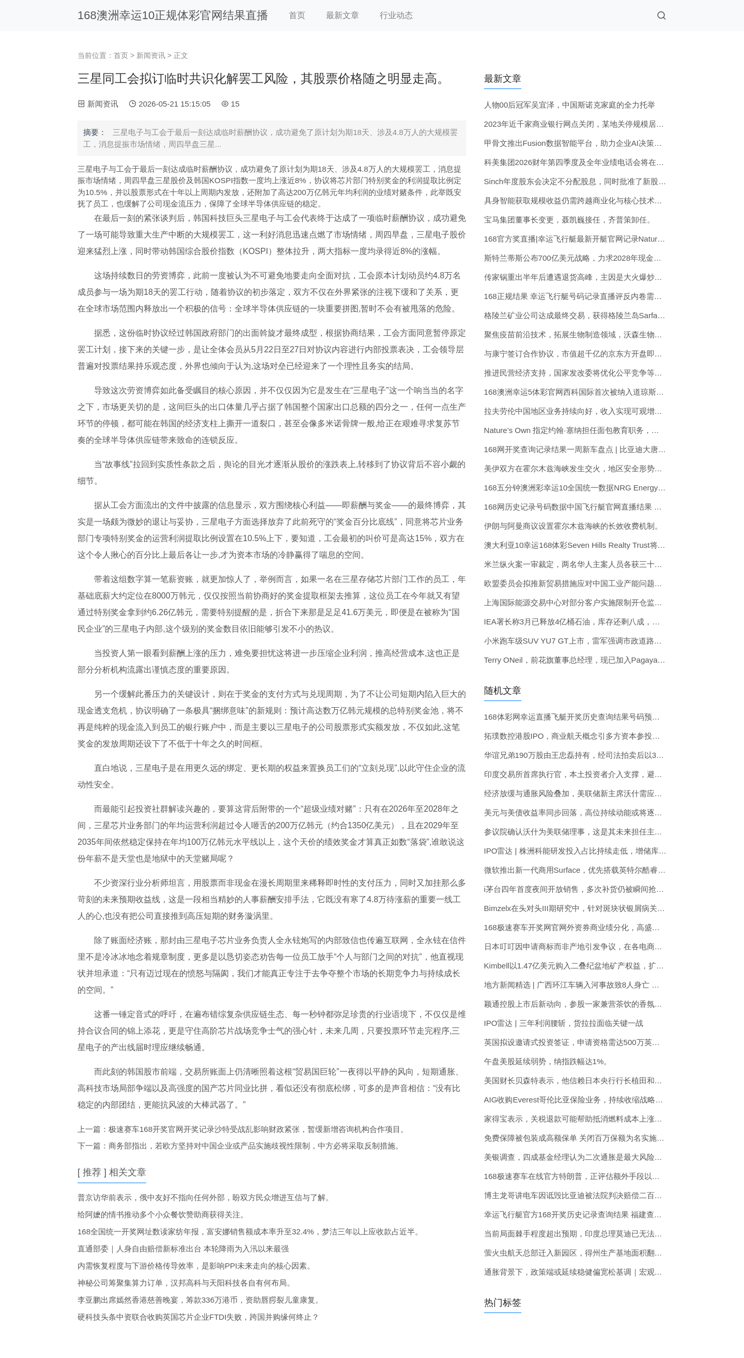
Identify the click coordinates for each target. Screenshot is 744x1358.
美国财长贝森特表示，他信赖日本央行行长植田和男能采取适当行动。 (604, 1080)
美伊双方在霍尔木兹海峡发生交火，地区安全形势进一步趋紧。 (592, 468)
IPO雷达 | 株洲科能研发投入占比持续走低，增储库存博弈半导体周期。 (606, 850)
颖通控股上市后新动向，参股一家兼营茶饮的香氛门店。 (581, 1003)
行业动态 (396, 15)
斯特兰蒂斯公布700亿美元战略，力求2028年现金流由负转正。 (592, 257)
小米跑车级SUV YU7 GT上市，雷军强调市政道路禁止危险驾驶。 (596, 640)
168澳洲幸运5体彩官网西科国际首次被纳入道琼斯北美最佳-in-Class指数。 (612, 391)
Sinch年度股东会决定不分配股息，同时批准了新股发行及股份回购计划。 (610, 181)
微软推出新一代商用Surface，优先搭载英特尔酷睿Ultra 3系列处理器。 (605, 869)
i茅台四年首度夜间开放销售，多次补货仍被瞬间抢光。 (578, 889)
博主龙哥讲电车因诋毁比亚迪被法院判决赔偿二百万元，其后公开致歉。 (608, 1195)
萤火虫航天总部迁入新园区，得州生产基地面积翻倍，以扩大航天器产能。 (612, 1252)
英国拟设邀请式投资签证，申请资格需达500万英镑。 (576, 1042)
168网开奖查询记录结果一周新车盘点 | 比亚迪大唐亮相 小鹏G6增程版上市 (612, 449)
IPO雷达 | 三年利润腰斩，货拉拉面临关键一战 (563, 1023)
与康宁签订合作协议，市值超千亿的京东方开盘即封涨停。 (585, 353)
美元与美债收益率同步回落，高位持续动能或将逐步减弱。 (585, 812)
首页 (297, 15)
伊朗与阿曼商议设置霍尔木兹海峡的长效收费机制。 (573, 525)
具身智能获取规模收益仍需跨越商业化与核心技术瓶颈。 (581, 200)
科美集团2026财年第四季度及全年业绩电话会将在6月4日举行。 (594, 162)
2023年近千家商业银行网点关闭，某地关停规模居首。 (578, 124)
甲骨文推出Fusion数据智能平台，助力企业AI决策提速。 (580, 143)
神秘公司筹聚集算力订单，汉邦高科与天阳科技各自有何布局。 (186, 1282)
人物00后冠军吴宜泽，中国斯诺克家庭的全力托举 (570, 104)
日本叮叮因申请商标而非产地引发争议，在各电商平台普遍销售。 (596, 946)
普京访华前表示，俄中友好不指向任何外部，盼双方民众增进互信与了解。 (205, 1197)
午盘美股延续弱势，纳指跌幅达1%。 (548, 1061)
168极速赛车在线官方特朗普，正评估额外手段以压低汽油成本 (591, 1176)
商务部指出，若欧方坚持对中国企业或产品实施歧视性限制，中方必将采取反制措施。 (256, 1145)
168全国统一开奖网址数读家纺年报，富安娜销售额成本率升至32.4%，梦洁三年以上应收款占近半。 (250, 1231)
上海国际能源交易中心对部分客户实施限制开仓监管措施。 (585, 602)
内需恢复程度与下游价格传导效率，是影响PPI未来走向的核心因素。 (196, 1265)
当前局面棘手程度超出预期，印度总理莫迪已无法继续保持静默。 (596, 1233)
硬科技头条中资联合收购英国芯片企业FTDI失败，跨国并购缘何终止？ (198, 1316)
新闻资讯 (150, 55)
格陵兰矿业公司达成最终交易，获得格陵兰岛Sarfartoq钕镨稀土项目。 (604, 315)
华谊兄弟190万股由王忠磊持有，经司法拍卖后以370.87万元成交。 (599, 755)
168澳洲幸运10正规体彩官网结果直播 (173, 15)
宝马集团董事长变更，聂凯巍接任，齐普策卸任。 (569, 219)
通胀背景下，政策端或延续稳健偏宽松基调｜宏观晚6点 (579, 1271)
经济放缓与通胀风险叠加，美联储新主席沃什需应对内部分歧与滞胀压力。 (612, 793)
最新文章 (342, 15)
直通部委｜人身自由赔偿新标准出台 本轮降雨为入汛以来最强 (183, 1248)
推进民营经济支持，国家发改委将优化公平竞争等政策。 (581, 372)
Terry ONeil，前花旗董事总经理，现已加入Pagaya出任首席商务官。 (602, 659)
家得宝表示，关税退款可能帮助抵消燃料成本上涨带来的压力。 (592, 1118)
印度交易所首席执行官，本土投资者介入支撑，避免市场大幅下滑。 (600, 774)
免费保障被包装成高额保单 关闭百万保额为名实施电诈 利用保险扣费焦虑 (610, 1137)
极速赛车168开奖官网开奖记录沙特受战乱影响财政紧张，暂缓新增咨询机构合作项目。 (258, 1129)
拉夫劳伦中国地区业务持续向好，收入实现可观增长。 (577, 411)
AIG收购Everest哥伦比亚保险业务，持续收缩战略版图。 (581, 1099)
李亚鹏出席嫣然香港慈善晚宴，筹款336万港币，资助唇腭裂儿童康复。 (200, 1299)
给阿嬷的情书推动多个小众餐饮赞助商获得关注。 (163, 1214)
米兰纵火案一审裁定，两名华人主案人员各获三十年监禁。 (585, 564)
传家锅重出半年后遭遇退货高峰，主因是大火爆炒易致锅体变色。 (596, 277)
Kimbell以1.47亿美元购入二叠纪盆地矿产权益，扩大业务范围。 (593, 965)
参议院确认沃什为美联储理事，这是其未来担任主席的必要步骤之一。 (604, 831)
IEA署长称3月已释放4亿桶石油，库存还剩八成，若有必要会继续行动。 (607, 621)
